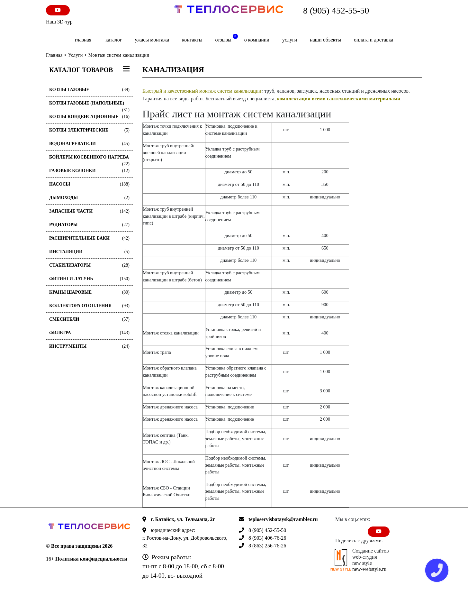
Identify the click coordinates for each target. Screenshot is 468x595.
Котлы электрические (89, 130)
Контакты (192, 39)
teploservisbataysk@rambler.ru (283, 519)
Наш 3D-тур (59, 21)
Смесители (89, 319)
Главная (83, 39)
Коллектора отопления (89, 305)
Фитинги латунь (89, 278)
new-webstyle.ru (369, 569)
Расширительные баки (89, 238)
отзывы (226, 38)
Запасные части (89, 211)
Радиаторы (89, 224)
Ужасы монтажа (152, 39)
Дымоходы (89, 197)
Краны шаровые (89, 292)
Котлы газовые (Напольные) (89, 105)
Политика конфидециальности (91, 559)
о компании (256, 39)
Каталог (113, 39)
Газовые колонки (89, 170)
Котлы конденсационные (89, 116)
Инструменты (89, 346)
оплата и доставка (373, 39)
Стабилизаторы (89, 265)
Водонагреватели (89, 143)
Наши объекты (325, 39)
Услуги (289, 39)
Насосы (89, 184)
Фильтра (89, 332)
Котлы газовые (89, 89)
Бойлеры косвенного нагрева (89, 159)
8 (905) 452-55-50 (336, 10)
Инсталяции (89, 251)
